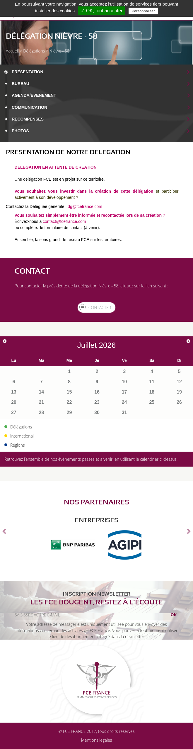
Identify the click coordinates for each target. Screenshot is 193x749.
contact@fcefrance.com (64, 221)
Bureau (20, 83)
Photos (20, 130)
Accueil (12, 51)
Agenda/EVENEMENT (34, 95)
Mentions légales (96, 740)
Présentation (27, 72)
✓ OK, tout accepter (101, 10)
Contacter (99, 307)
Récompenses (28, 119)
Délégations (34, 51)
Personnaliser (143, 11)
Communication (29, 107)
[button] (5, 531)
